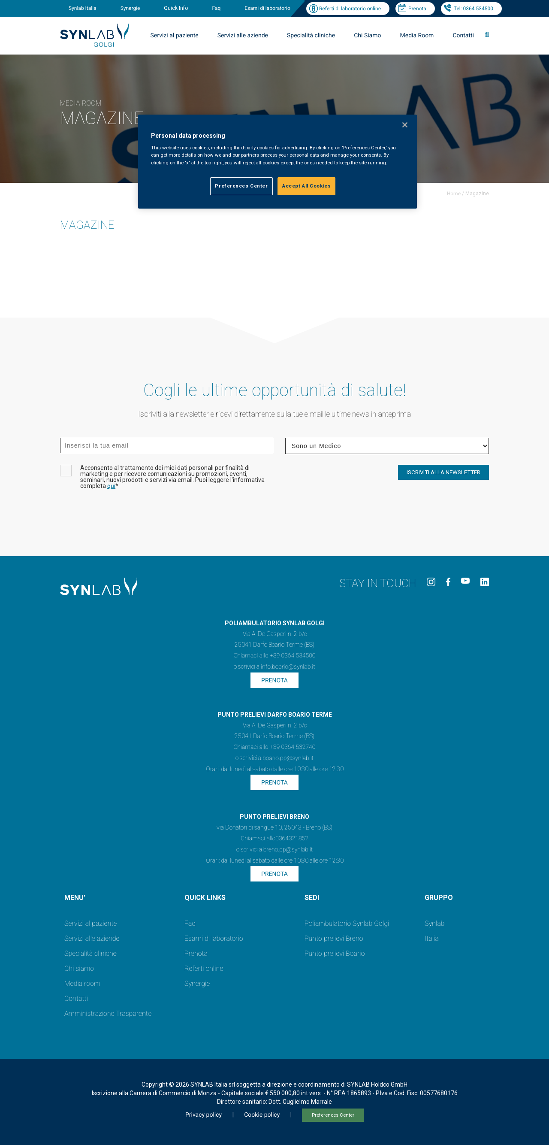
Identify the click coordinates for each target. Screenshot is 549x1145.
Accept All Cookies (306, 186)
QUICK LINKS (205, 898)
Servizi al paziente (175, 35)
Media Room (417, 35)
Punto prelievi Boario (335, 953)
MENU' (74, 898)
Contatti (463, 35)
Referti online (203, 968)
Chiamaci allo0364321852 (274, 838)
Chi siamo (79, 968)
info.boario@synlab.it (288, 666)
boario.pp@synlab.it (288, 758)
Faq (216, 8)
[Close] (404, 124)
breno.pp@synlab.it (288, 849)
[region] (277, 162)
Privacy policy (203, 1115)
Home (454, 194)
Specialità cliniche (311, 35)
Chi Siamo (367, 35)
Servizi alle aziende (242, 35)
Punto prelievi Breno (334, 938)
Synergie (130, 8)
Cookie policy (262, 1115)
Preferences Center (333, 1115)
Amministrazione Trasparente (107, 1013)
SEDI (312, 898)
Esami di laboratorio (267, 8)
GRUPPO (439, 898)
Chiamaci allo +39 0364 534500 (274, 655)
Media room (82, 983)
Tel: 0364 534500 (473, 9)
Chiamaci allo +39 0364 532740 (274, 747)
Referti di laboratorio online (350, 9)
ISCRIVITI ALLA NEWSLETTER (443, 472)
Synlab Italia (83, 8)
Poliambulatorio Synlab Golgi (347, 923)
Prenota (417, 9)
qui (111, 486)
